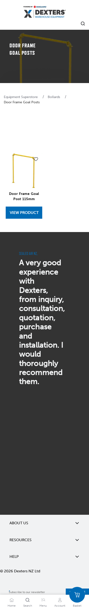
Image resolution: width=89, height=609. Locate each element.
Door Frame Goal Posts (22, 102)
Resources (44, 540)
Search (27, 605)
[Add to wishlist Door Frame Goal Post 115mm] (35, 159)
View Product (24, 212)
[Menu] (43, 600)
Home (12, 605)
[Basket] (77, 595)
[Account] (59, 600)
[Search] (27, 600)
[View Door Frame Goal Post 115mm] (24, 213)
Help (44, 556)
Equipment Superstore (21, 97)
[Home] (44, 12)
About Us (44, 523)
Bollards (54, 97)
